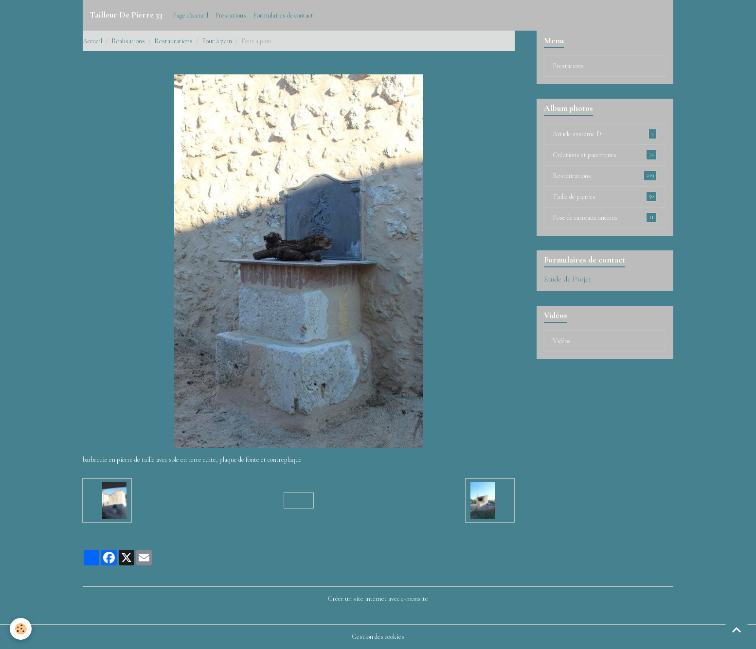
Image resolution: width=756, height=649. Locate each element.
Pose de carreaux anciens (605, 217)
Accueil (92, 41)
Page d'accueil (190, 15)
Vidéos (562, 341)
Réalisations (128, 41)
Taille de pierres (605, 196)
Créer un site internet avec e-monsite (378, 599)
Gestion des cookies (378, 636)
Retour (298, 500)
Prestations (230, 15)
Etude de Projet (568, 279)
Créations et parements (605, 154)
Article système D (605, 134)
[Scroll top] (736, 629)
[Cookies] (21, 629)
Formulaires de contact (283, 15)
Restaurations (173, 41)
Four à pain (217, 41)
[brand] (126, 15)
